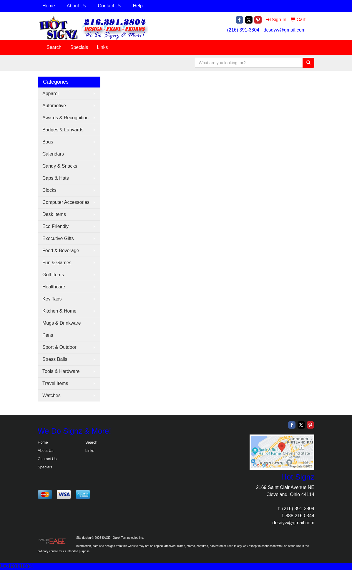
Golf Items (53, 274)
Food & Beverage (60, 250)
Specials (79, 47)
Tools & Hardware (60, 371)
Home (48, 5)
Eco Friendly (55, 226)
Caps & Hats (55, 178)
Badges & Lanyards (63, 129)
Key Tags (52, 298)
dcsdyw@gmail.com (284, 29)
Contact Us (109, 5)
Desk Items (54, 214)
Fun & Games (57, 262)
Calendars (53, 153)
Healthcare (53, 286)
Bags (47, 141)
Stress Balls (54, 359)
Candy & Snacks (59, 165)
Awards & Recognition (65, 117)
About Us (76, 5)
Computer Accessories (65, 202)
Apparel (50, 93)
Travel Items (55, 383)
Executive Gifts (58, 238)
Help (138, 5)
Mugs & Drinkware (61, 323)
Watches (51, 395)
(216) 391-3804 (243, 29)
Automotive (54, 105)
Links (102, 47)
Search (54, 47)
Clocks (49, 190)
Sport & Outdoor (59, 347)
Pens (47, 335)
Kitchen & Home (59, 310)
